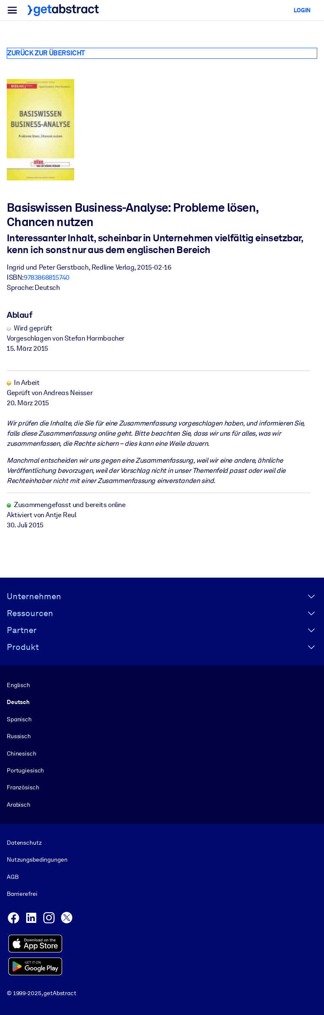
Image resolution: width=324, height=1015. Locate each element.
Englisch (18, 685)
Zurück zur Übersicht (46, 53)
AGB (13, 876)
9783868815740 (47, 277)
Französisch (23, 787)
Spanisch (19, 719)
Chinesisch (21, 753)
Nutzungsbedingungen (37, 859)
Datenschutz (24, 842)
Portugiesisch (25, 770)
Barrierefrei (22, 893)
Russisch (19, 736)
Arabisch (18, 804)
